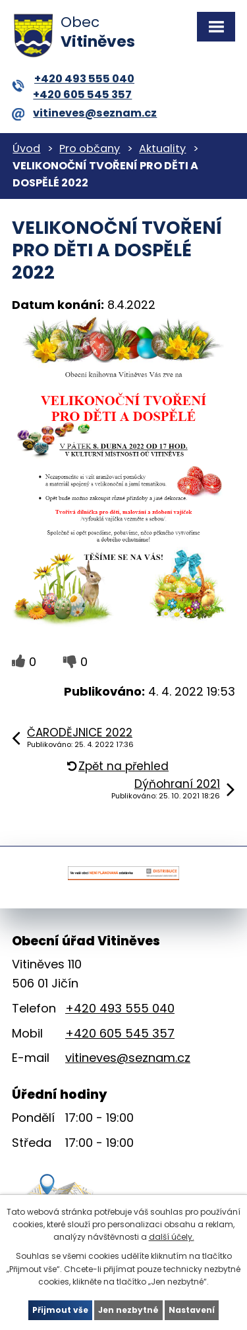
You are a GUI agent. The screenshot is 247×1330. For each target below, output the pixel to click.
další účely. (171, 1236)
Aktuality (162, 148)
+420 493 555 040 (73, 79)
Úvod (26, 148)
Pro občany (89, 148)
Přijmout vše (60, 1310)
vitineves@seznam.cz (84, 113)
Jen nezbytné (128, 1310)
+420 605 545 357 (82, 94)
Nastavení (192, 1310)
